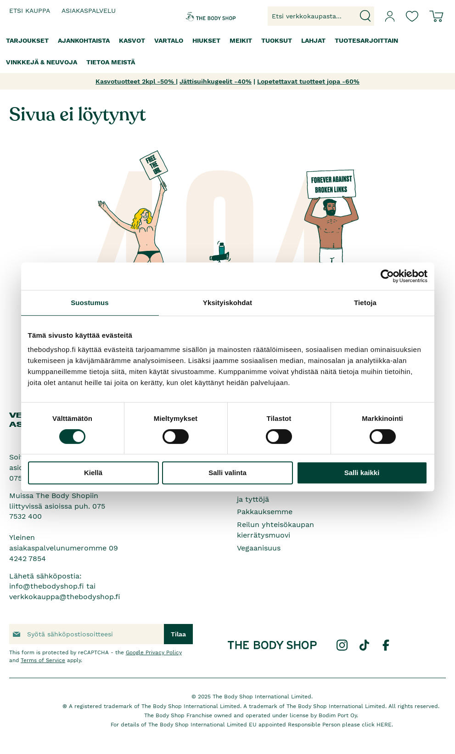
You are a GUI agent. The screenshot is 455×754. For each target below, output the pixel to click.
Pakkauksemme (264, 511)
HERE (384, 724)
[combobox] (321, 16)
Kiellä (93, 472)
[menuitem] (27, 40)
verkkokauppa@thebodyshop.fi (64, 596)
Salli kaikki (362, 472)
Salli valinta (227, 472)
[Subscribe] (178, 634)
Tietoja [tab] (365, 302)
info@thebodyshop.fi (46, 586)
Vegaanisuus (259, 548)
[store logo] (202, 16)
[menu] (227, 51)
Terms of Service (43, 660)
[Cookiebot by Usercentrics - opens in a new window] (387, 276)
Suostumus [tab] (90, 302)
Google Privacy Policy (154, 652)
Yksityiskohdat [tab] (227, 302)
